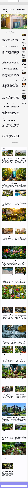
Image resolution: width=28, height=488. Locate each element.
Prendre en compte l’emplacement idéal (11, 32)
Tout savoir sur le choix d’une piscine (24, 99)
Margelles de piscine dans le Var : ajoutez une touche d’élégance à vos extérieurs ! (7, 275)
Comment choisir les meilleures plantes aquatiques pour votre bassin (7, 471)
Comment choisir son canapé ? (23, 76)
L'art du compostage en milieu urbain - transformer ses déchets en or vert (8, 354)
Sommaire (11, 31)
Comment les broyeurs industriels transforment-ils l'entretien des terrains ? (20, 158)
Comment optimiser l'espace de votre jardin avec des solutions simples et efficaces (20, 431)
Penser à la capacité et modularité (10, 34)
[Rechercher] (13, 1)
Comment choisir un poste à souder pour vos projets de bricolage (8, 315)
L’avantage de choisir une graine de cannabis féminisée (24, 38)
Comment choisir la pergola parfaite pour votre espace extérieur (14, 417)
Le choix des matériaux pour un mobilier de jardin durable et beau (14, 221)
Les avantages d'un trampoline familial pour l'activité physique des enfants (20, 236)
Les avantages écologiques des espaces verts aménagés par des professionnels (20, 275)
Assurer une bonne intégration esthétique (10, 35)
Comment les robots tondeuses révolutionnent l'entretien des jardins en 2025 (20, 315)
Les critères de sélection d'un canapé (24, 51)
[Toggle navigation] (2, 3)
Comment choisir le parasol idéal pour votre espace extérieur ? (8, 158)
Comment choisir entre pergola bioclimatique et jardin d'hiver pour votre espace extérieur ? (7, 197)
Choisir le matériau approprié (10, 33)
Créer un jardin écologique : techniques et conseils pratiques (20, 394)
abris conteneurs (9, 63)
